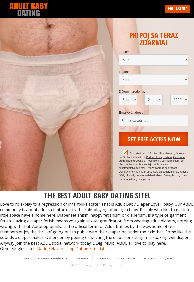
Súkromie (82, 258)
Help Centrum (126, 258)
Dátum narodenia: (132, 91)
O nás (25, 258)
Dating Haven (50, 248)
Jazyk (169, 258)
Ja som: (125, 52)
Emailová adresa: (131, 112)
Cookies (140, 160)
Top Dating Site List (85, 248)
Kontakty (150, 258)
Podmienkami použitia (159, 157)
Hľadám (125, 72)
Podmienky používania (52, 258)
